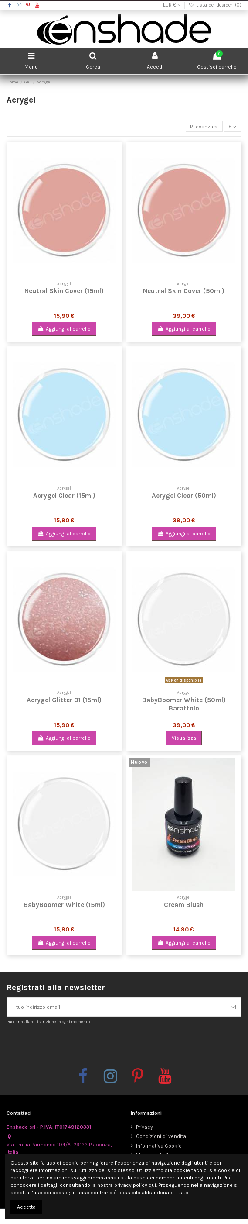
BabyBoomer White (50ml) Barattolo (184, 704)
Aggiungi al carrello (63, 329)
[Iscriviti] (233, 1007)
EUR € (171, 5)
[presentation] (79, 1046)
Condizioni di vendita (161, 1136)
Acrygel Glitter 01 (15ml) (64, 700)
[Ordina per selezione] (204, 126)
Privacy (144, 1127)
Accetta (26, 1207)
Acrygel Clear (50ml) (184, 496)
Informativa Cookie (159, 1146)
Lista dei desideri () (215, 5)
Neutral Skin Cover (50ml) (183, 291)
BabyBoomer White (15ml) (64, 905)
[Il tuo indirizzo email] (116, 1007)
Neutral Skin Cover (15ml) (64, 291)
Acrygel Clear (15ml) (64, 496)
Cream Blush (184, 905)
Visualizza (184, 738)
